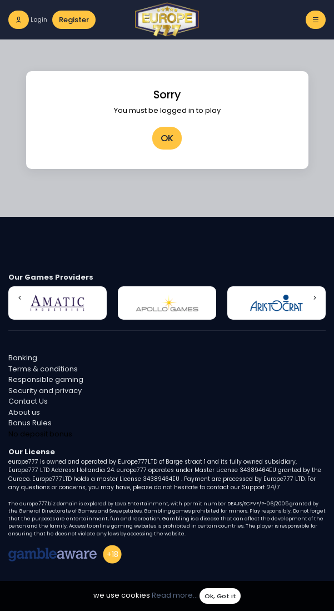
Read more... (175, 595)
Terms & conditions (43, 369)
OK (167, 138)
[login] (27, 20)
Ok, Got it (220, 596)
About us (24, 412)
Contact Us (28, 401)
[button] (19, 298)
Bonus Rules (30, 423)
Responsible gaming (45, 379)
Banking (22, 357)
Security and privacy (45, 390)
